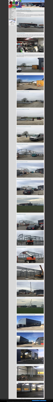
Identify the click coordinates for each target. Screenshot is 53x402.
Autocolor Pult (28, 398)
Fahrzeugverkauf (11, 16)
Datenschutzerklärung (43, 400)
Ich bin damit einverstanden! (36, 400)
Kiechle (35, 398)
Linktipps (10, 17)
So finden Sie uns (11, 12)
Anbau (26, 398)
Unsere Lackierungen (11, 11)
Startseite (10, 9)
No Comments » (38, 398)
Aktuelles (23, 398)
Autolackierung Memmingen (32, 398)
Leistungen (10, 10)
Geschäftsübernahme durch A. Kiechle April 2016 (24, 10)
